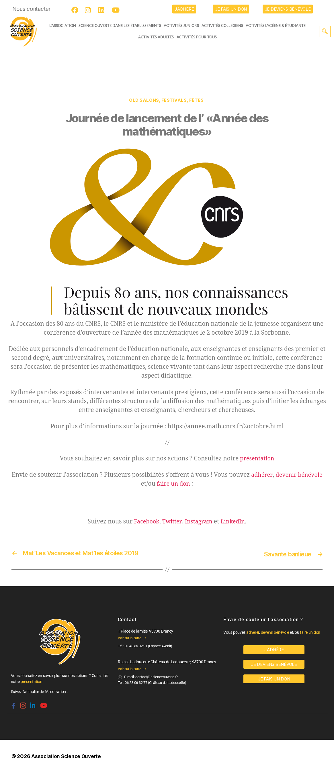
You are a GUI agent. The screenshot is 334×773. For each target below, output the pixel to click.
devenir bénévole (299, 476)
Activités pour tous (197, 37)
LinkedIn (235, 522)
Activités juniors (183, 25)
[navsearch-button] (325, 31)
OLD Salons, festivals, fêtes (167, 100)
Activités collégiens (224, 25)
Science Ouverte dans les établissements (121, 25)
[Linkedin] (32, 703)
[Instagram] (89, 10)
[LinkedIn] (102, 10)
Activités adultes (156, 37)
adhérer (260, 476)
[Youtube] (116, 10)
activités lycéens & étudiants (278, 25)
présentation (257, 459)
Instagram (199, 522)
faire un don (173, 484)
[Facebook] (75, 10)
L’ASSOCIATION (60, 25)
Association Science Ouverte (67, 757)
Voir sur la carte (132, 639)
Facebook (144, 522)
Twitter (171, 522)
